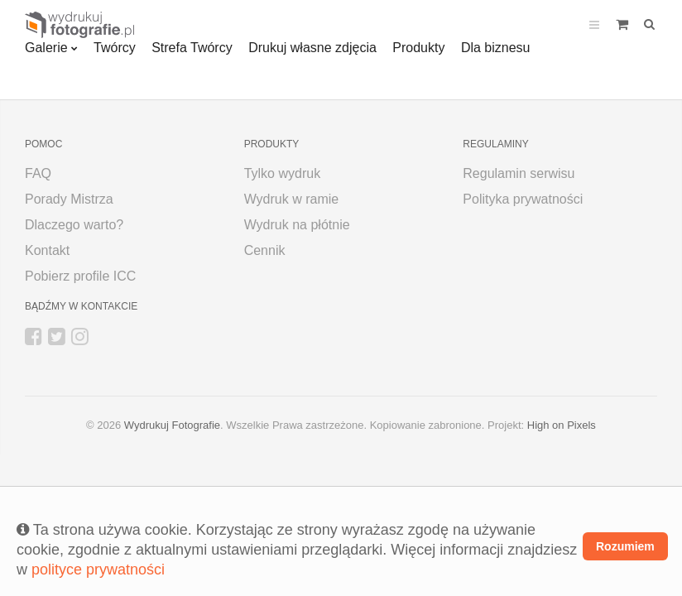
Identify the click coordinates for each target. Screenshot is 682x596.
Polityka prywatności (523, 199)
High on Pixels (561, 425)
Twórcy (115, 48)
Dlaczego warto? (74, 225)
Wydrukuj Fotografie (172, 425)
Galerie (46, 48)
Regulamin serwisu (518, 173)
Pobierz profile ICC (80, 276)
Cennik (265, 250)
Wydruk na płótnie (297, 225)
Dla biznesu (496, 48)
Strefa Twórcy (192, 48)
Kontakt (47, 250)
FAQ (38, 173)
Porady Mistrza (69, 199)
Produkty (418, 48)
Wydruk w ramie (291, 199)
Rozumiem (625, 546)
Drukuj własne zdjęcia (312, 48)
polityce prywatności (98, 569)
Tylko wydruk (282, 173)
